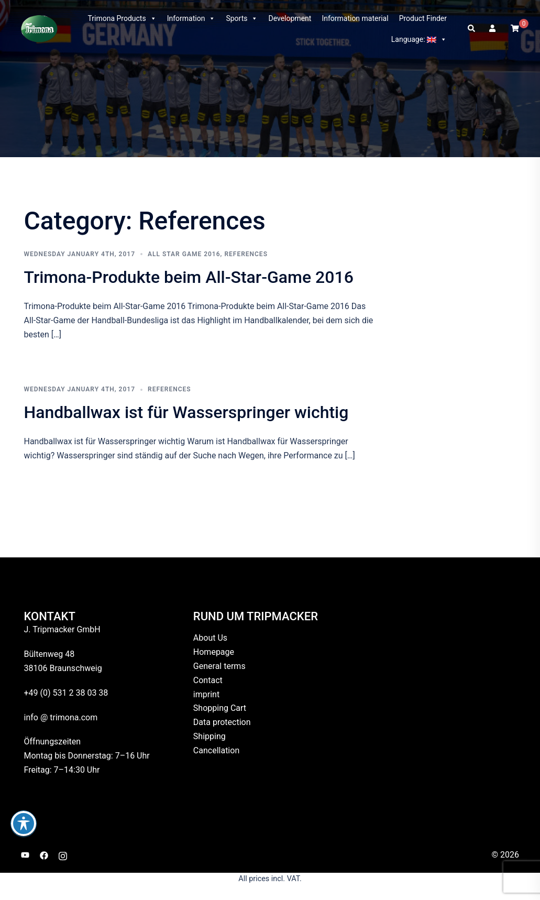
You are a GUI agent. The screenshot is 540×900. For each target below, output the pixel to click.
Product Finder (423, 18)
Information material (355, 18)
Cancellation (216, 750)
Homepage (213, 652)
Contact (208, 680)
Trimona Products (121, 18)
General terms (219, 666)
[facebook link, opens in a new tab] (44, 855)
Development (289, 18)
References (246, 254)
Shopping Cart (219, 708)
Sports (242, 18)
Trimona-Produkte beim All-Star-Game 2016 (189, 277)
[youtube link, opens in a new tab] (25, 855)
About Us (210, 638)
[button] (472, 29)
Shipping (209, 736)
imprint (206, 694)
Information (191, 18)
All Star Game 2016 (184, 254)
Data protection (222, 722)
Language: (419, 39)
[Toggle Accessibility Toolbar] (23, 823)
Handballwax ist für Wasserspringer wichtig (186, 412)
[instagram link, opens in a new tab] (63, 855)
